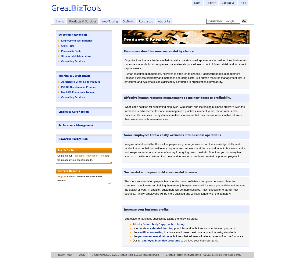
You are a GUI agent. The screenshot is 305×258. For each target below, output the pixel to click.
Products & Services (82, 21)
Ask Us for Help (67, 150)
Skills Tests (68, 45)
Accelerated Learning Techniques (80, 81)
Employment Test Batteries (77, 40)
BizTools (128, 21)
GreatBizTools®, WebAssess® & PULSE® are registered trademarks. (203, 255)
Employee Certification (73, 112)
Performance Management (75, 125)
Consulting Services (73, 61)
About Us (164, 21)
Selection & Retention (72, 34)
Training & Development (74, 76)
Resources (146, 21)
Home (60, 21)
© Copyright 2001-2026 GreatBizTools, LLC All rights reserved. (125, 255)
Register (62, 176)
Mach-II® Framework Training (78, 92)
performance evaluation (153, 236)
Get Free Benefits (68, 171)
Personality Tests (71, 51)
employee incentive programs (161, 240)
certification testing (150, 232)
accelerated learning (160, 228)
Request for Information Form (88, 155)
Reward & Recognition (73, 139)
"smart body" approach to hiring (163, 224)
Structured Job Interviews (76, 56)
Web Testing (109, 21)
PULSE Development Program (78, 87)
